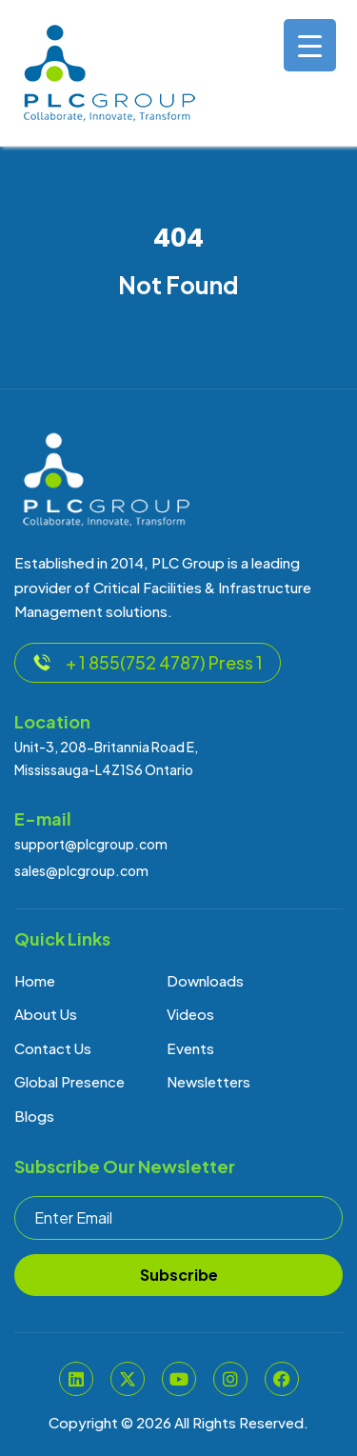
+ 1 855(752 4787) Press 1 (147, 662)
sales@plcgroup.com (81, 870)
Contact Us (52, 1048)
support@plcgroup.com (91, 843)
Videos (190, 1014)
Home (34, 980)
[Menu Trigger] (310, 45)
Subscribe (179, 1275)
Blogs (34, 1116)
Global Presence (69, 1081)
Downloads (205, 980)
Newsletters (208, 1081)
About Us (45, 1014)
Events (190, 1048)
